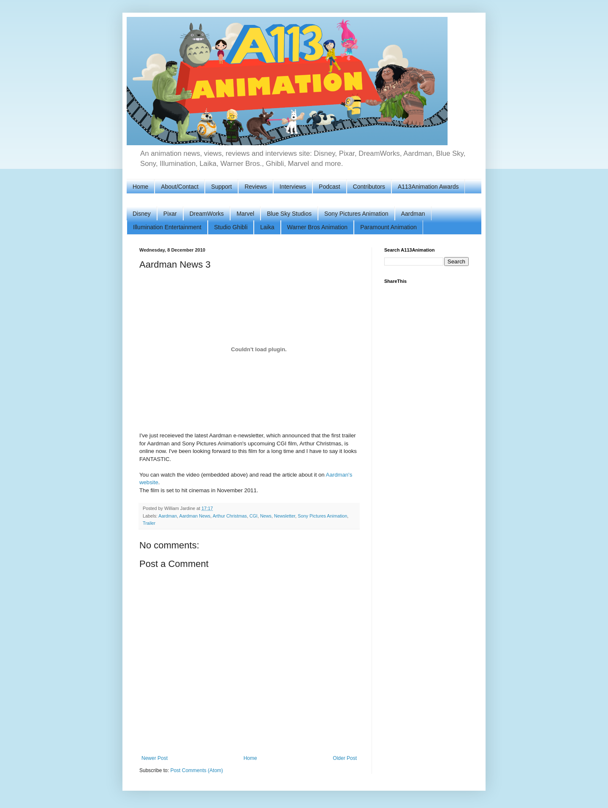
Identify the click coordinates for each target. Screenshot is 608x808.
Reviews (255, 186)
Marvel (245, 213)
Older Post (345, 758)
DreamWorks (207, 213)
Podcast (329, 186)
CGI (254, 515)
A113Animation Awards (428, 186)
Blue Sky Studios (289, 213)
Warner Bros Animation (317, 227)
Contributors (369, 186)
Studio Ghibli (230, 227)
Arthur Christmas (230, 515)
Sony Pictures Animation (356, 213)
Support (221, 186)
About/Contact (179, 186)
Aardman (413, 213)
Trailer (149, 523)
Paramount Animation (388, 227)
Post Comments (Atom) (196, 770)
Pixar (170, 213)
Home (140, 186)
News (265, 515)
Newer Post (154, 758)
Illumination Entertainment (167, 227)
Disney (142, 213)
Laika (267, 227)
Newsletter (284, 515)
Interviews (293, 186)
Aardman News (194, 515)
